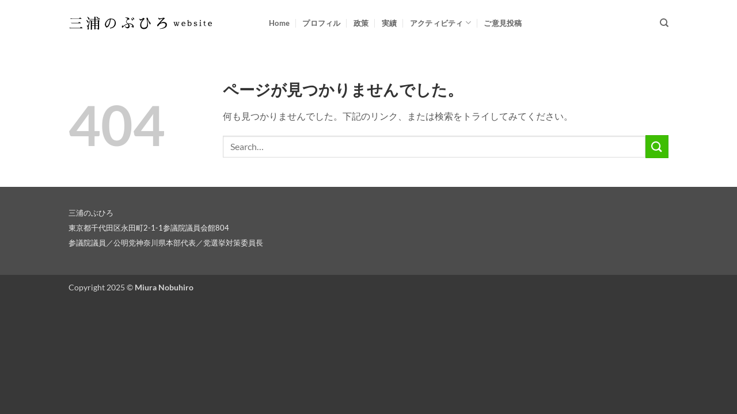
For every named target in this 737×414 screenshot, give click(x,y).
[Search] (664, 23)
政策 (361, 23)
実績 (389, 23)
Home (279, 23)
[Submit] (656, 146)
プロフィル (321, 23)
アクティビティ (440, 22)
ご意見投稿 (503, 23)
